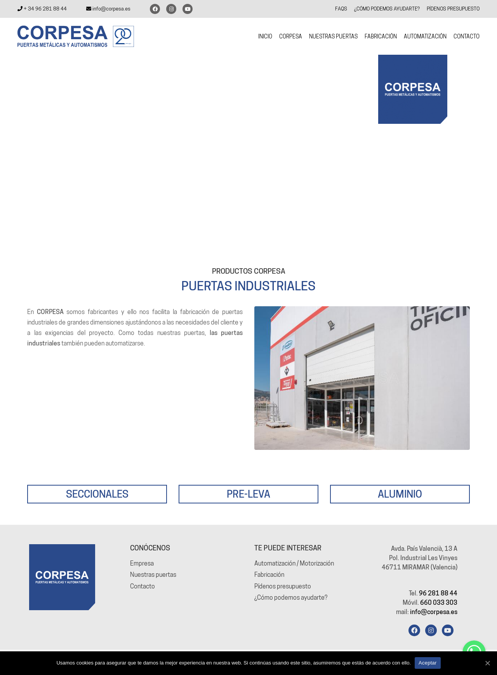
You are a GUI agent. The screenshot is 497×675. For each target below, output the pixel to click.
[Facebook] (414, 630)
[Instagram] (431, 630)
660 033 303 (438, 602)
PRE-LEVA (248, 494)
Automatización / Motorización (294, 563)
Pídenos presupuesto (282, 586)
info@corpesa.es (108, 8)
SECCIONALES (97, 494)
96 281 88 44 (438, 593)
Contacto (142, 586)
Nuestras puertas (153, 574)
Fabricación (269, 574)
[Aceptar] (487, 663)
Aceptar (428, 663)
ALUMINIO (400, 494)
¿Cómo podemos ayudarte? (290, 597)
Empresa (142, 563)
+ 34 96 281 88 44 (42, 8)
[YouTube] (448, 630)
